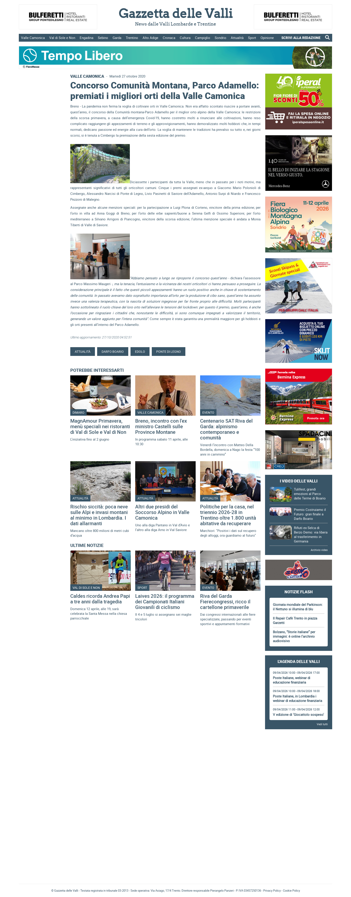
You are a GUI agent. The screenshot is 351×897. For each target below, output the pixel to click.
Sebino (103, 37)
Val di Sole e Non (62, 37)
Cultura (185, 37)
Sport (252, 37)
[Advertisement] (298, 746)
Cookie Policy (291, 890)
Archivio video (319, 550)
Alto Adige (150, 37)
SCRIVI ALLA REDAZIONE (300, 37)
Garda (117, 37)
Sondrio (220, 37)
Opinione (267, 37)
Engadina (86, 37)
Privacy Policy (272, 890)
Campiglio (202, 37)
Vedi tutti (322, 724)
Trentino (132, 37)
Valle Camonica (33, 37)
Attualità (237, 37)
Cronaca (169, 37)
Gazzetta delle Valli (298, 849)
